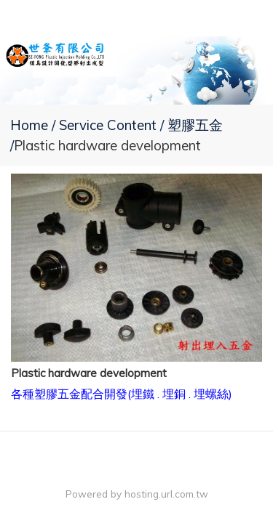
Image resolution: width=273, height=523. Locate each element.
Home (29, 125)
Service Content (109, 125)
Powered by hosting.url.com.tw (137, 493)
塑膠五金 (195, 125)
